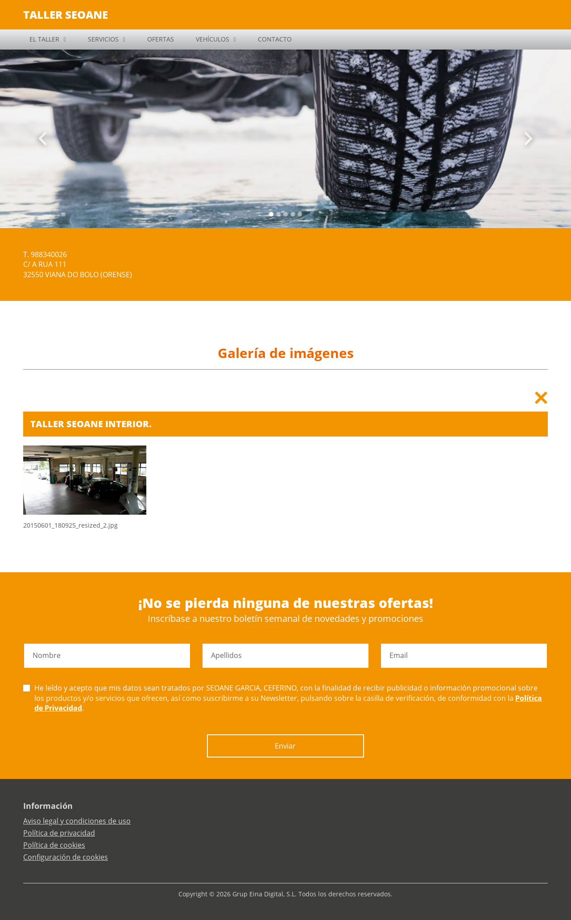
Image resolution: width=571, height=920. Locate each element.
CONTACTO (275, 39)
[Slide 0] (271, 214)
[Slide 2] (285, 214)
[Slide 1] (278, 214)
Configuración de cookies (65, 857)
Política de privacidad (59, 833)
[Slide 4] (300, 214)
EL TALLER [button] (44, 39)
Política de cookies (54, 845)
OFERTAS (160, 39)
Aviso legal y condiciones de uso (77, 821)
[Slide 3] (292, 214)
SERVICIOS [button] (103, 39)
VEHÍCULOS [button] (212, 39)
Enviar (285, 746)
